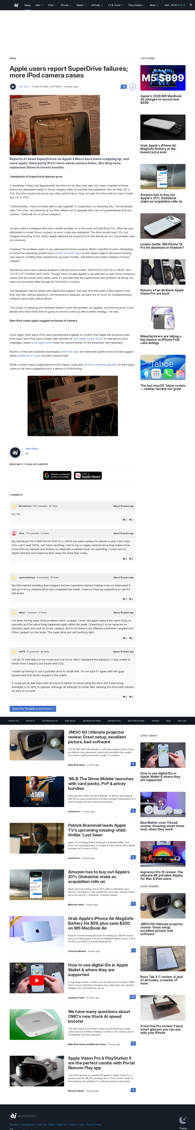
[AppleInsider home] (16, 5)
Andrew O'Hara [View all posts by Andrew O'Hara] (76, 998)
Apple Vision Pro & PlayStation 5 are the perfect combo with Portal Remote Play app (101, 1063)
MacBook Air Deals (92, 720)
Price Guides (136, 5)
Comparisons (28, 1124)
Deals (51, 1124)
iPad (52, 5)
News (27, 5)
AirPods (97, 5)
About (124, 506)
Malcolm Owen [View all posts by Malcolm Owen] (76, 904)
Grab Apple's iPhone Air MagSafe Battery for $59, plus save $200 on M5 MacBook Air (100, 923)
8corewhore (25, 506)
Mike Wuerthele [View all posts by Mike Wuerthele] (76, 765)
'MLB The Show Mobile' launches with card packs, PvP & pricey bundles (101, 783)
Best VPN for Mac (136, 720)
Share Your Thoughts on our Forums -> (32, 708)
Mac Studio (70, 720)
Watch (81, 5)
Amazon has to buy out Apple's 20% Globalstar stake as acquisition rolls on (99, 876)
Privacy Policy (93, 1124)
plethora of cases (30, 355)
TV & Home (115, 5)
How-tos (42, 1124)
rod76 (22, 651)
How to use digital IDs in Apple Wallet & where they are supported (98, 969)
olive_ (22, 533)
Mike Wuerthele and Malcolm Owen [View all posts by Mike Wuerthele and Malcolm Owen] (87, 1044)
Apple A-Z (62, 1124)
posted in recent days (67, 253)
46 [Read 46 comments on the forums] (124, 86)
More (154, 5)
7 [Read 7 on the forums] (133, 903)
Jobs (81, 1124)
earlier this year (69, 351)
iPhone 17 (30, 720)
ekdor (22, 612)
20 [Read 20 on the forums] (133, 997)
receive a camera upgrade (100, 364)
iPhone (66, 5)
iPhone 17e (14, 720)
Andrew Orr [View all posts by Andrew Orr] (74, 811)
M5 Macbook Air (50, 720)
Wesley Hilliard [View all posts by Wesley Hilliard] (76, 1091)
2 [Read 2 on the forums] (133, 1043)
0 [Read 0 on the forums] (133, 764)
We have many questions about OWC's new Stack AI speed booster (99, 1016)
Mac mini (182, 720)
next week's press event (88, 338)
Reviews (14, 1124)
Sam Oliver (24, 86)
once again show (41, 342)
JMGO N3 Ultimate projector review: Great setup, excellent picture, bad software (97, 737)
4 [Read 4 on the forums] (133, 1090)
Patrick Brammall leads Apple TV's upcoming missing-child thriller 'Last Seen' (97, 830)
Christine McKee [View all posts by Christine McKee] (77, 951)
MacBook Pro (114, 720)
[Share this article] (132, 86)
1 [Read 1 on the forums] (133, 950)
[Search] (191, 5)
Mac (39, 5)
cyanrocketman (27, 577)
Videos (73, 1124)
